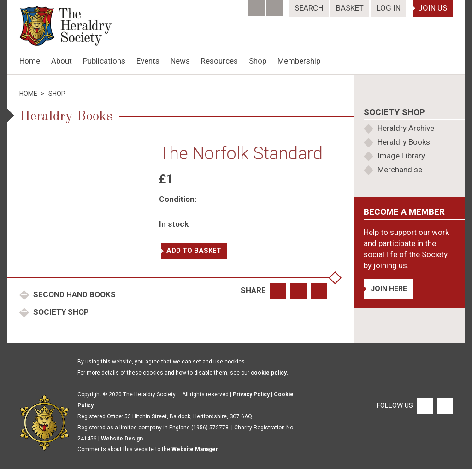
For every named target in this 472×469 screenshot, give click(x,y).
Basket (350, 7)
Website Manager (194, 449)
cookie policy (269, 372)
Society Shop (60, 312)
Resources (219, 60)
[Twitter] (275, 5)
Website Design (122, 438)
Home (29, 60)
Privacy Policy (251, 394)
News (180, 60)
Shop (257, 60)
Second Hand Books (73, 294)
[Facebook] (257, 5)
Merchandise (400, 169)
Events (147, 60)
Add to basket (193, 250)
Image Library (401, 155)
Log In (389, 7)
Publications (104, 60)
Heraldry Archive (406, 128)
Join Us (432, 7)
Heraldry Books (404, 142)
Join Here (389, 288)
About (61, 60)
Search (309, 7)
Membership (298, 60)
